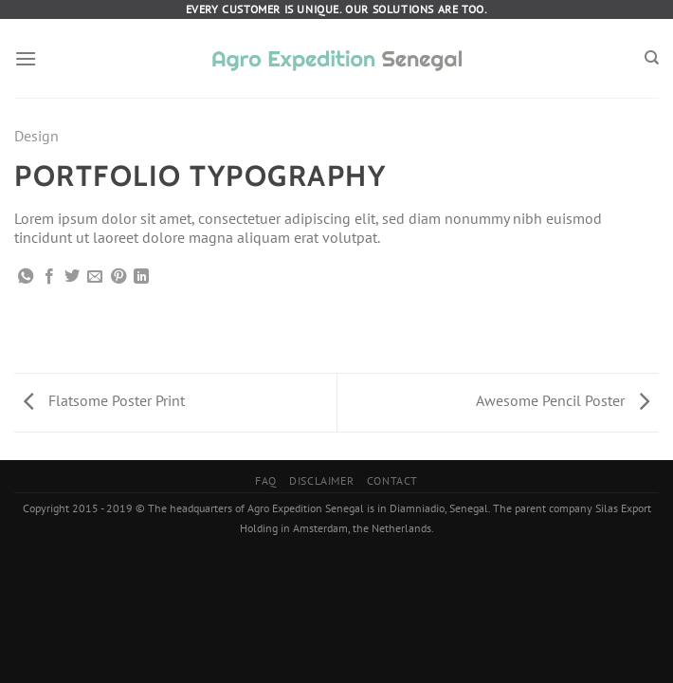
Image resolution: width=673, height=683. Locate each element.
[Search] (652, 58)
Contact (392, 480)
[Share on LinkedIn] (141, 277)
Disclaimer (321, 480)
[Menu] (25, 58)
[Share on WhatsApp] (25, 277)
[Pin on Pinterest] (118, 277)
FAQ (266, 480)
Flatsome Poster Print (104, 400)
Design (36, 135)
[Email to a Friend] (94, 277)
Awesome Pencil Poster (562, 400)
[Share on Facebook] (49, 277)
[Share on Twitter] (72, 277)
